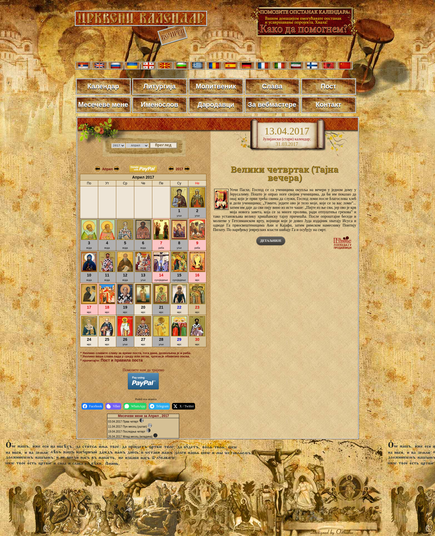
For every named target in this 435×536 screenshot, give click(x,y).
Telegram (159, 406)
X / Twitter (183, 406)
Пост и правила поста (122, 360)
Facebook (92, 406)
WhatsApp (135, 406)
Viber (113, 406)
